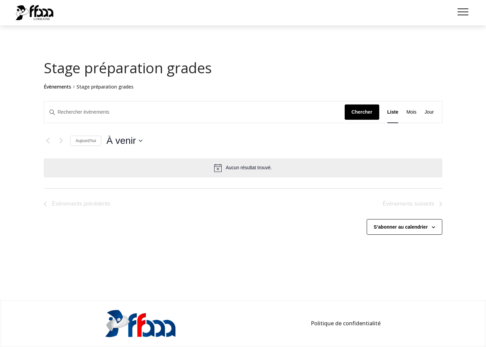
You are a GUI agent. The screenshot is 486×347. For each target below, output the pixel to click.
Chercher (361, 112)
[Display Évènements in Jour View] (429, 112)
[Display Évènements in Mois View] (411, 112)
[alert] (243, 167)
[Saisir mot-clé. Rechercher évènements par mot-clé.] (194, 112)
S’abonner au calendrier (401, 227)
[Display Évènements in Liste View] (393, 112)
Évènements (57, 86)
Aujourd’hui (86, 140)
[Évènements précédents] (48, 141)
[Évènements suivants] (61, 141)
